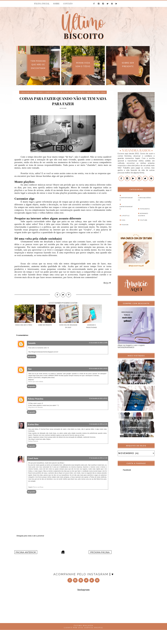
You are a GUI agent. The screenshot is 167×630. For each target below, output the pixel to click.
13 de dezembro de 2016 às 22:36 (98, 424)
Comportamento (51, 92)
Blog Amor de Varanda (35, 407)
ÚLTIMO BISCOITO (83, 625)
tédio (103, 92)
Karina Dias (33, 424)
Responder (31, 356)
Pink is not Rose (38, 487)
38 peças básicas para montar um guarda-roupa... (136, 421)
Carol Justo (33, 458)
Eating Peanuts (33, 441)
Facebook (127, 470)
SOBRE (56, 3)
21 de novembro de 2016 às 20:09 (98, 342)
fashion (124, 225)
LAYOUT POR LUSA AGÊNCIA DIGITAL (83, 627)
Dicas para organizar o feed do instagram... (136, 368)
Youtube (143, 220)
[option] (38, 65)
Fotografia (145, 209)
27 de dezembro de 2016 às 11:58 (98, 458)
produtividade (93, 92)
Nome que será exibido (35, 381)
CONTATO (68, 3)
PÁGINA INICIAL (41, 3)
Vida (123, 220)
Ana (29, 369)
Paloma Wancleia (35, 399)
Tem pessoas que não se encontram (38, 64)
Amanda (31, 343)
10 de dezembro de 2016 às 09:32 (98, 398)
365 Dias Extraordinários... (136, 394)
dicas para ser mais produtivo (72, 92)
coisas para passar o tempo (31, 92)
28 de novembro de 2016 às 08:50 (98, 368)
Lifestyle (125, 216)
